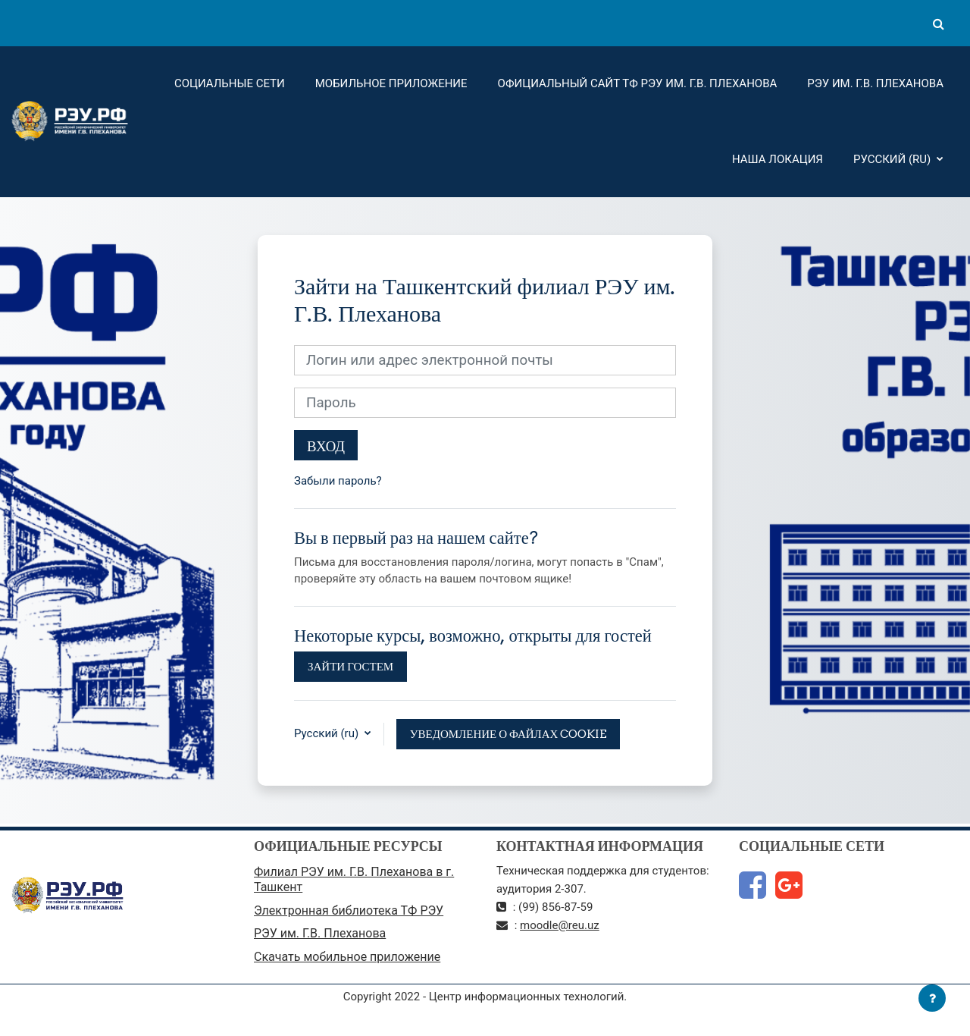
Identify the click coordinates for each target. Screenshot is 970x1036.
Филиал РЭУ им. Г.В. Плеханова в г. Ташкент (354, 879)
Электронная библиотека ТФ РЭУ (348, 910)
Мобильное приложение (391, 83)
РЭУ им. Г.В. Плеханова (875, 83)
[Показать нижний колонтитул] (932, 998)
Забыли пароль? (338, 481)
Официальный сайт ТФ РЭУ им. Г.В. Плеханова (638, 83)
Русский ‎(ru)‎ (893, 159)
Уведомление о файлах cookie (508, 734)
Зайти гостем (350, 666)
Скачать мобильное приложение (347, 957)
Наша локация (777, 159)
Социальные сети (229, 83)
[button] (938, 23)
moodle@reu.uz (559, 925)
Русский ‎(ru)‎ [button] (327, 733)
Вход (326, 446)
